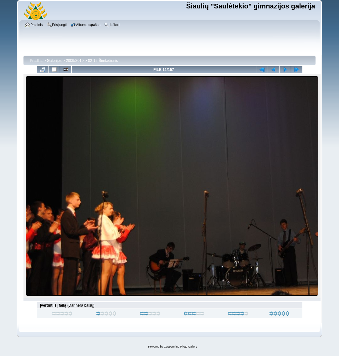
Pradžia (36, 60)
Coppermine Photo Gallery (180, 346)
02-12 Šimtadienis (103, 60)
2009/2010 (75, 60)
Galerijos (54, 60)
